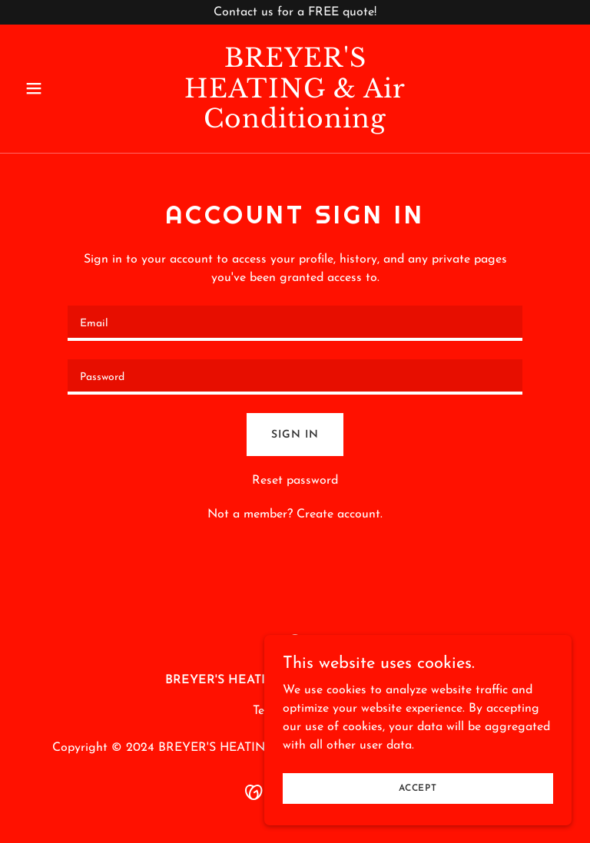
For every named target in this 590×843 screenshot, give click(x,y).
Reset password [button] (295, 480)
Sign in (294, 435)
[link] (295, 124)
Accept (418, 787)
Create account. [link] (340, 514)
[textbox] (295, 323)
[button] (59, 88)
